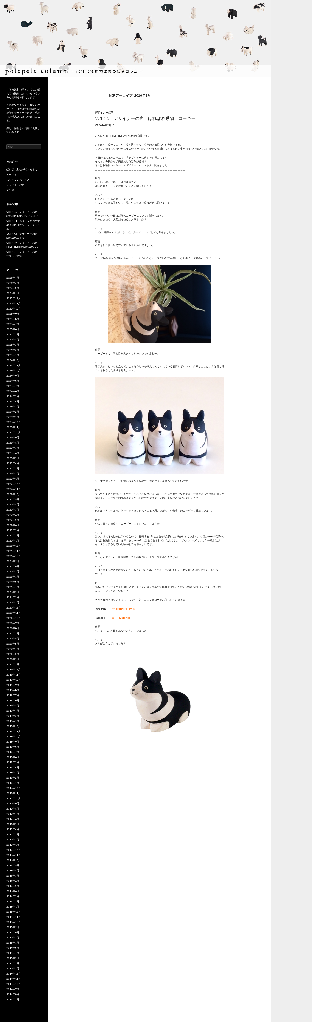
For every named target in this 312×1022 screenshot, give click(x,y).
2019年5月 (12, 705)
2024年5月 (12, 396)
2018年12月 (13, 726)
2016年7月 (12, 875)
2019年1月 (12, 721)
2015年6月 (12, 942)
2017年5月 (12, 824)
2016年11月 (13, 855)
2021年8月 (12, 566)
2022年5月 (12, 520)
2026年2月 (12, 288)
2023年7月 (12, 447)
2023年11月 (13, 427)
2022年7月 (12, 509)
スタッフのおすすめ (18, 179)
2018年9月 (12, 741)
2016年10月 (13, 860)
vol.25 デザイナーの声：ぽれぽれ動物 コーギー (145, 118)
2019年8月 (12, 690)
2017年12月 (13, 788)
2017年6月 (12, 819)
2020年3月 (12, 654)
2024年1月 (12, 416)
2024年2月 (12, 411)
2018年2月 (12, 777)
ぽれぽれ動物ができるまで (21, 169)
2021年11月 (13, 550)
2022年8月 (12, 504)
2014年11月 (13, 978)
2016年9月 (12, 865)
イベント (11, 174)
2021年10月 (13, 556)
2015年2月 (12, 963)
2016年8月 (12, 870)
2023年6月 (12, 453)
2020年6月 (12, 638)
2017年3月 (12, 834)
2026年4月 (12, 277)
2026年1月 (12, 293)
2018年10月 (13, 736)
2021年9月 (12, 561)
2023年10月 (13, 432)
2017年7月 (12, 813)
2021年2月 (12, 597)
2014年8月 (12, 994)
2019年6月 (12, 700)
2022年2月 (12, 535)
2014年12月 (13, 973)
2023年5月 (12, 458)
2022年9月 (12, 499)
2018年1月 (12, 782)
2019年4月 (12, 710)
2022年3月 (12, 530)
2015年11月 (13, 916)
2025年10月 (13, 308)
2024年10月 (13, 370)
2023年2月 (12, 473)
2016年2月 (12, 901)
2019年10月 (13, 679)
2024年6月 (12, 391)
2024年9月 (12, 375)
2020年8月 (12, 628)
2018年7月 (12, 752)
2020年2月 (12, 659)
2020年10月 (13, 617)
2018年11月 (13, 731)
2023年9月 (12, 437)
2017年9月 (12, 803)
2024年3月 (12, 406)
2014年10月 (13, 983)
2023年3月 (12, 468)
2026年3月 (12, 282)
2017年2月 (12, 839)
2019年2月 (12, 715)
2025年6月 (12, 329)
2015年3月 (12, 958)
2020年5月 (12, 643)
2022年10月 (13, 494)
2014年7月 (12, 999)
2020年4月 (12, 648)
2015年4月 (12, 953)
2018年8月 (12, 746)
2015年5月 (12, 947)
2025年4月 (12, 339)
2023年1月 (12, 478)
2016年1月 (12, 906)
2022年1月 (12, 540)
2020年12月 (13, 607)
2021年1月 (12, 602)
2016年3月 (12, 896)
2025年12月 (13, 298)
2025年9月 (12, 313)
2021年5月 (12, 581)
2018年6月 (12, 757)
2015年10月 (13, 922)
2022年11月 (13, 489)
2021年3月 (12, 592)
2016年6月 (12, 880)
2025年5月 (12, 334)
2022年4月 (12, 525)
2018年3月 (12, 772)
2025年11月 (13, 303)
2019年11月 (13, 674)
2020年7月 (12, 633)
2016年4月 (12, 891)
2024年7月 (12, 385)
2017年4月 (12, 829)
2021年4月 (12, 587)
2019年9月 (12, 684)
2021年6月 (12, 576)
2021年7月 (12, 571)
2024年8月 (12, 380)
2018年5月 (12, 762)
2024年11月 (13, 365)
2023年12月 (13, 422)
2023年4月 (12, 463)
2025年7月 (12, 324)
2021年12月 (13, 545)
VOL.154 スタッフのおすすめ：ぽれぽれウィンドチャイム (23, 224)
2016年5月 (12, 886)
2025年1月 (12, 355)
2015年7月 (12, 937)
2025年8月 (12, 318)
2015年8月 (12, 932)
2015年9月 (12, 927)
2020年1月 (12, 664)
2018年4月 (12, 767)
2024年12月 (13, 360)
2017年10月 (13, 798)
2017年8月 (12, 808)
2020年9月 (12, 623)
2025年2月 (12, 349)
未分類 (10, 190)
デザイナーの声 (104, 112)
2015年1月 (12, 968)
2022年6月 (12, 514)
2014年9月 (12, 989)
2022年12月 (13, 483)
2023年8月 (12, 442)
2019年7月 (12, 695)
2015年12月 (13, 911)
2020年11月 (13, 612)
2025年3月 (12, 344)
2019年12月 (13, 669)
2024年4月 (12, 401)
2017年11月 (13, 793)
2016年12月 (13, 849)
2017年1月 (12, 844)
